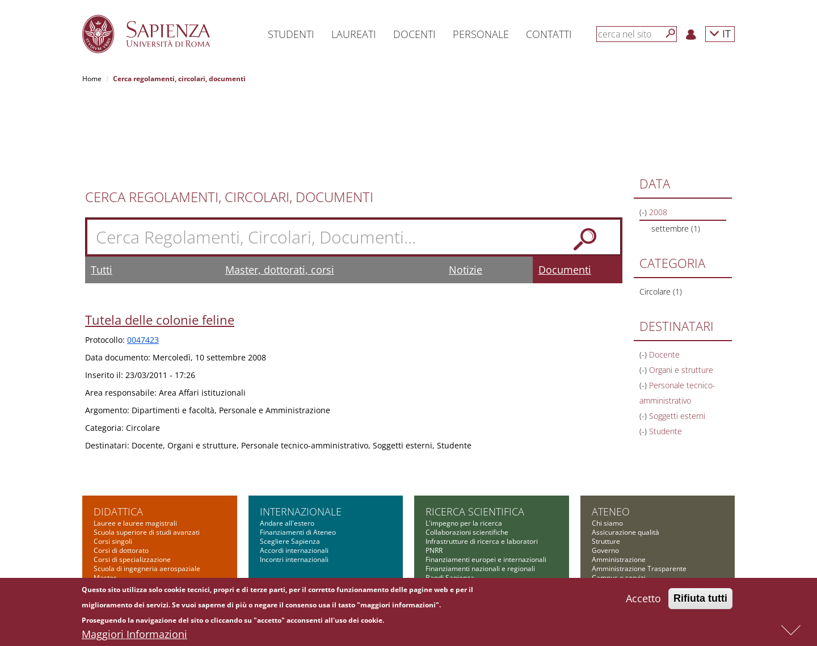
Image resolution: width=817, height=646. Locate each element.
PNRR (434, 478)
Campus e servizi (619, 505)
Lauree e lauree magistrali (135, 450)
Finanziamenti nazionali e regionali (480, 496)
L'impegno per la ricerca (464, 450)
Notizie (465, 197)
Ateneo (611, 439)
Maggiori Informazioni (134, 637)
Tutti (101, 197)
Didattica (118, 439)
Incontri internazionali (294, 487)
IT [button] (720, 33)
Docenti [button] (414, 34)
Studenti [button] (291, 34)
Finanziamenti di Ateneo (298, 459)
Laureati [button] (353, 34)
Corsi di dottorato (121, 478)
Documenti (564, 197)
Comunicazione (616, 514)
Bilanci (602, 550)
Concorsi (606, 541)
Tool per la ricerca (454, 514)
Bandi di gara (613, 532)
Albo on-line (610, 568)
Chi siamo (607, 450)
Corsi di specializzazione (132, 487)
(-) (644, 139)
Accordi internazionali (294, 478)
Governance (445, 532)
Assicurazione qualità (625, 459)
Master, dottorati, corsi (279, 197)
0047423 (143, 267)
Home (92, 78)
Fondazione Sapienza (625, 523)
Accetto (643, 602)
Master (105, 505)
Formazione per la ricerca (466, 523)
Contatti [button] (549, 34)
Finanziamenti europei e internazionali (486, 487)
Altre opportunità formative (137, 541)
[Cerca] (670, 33)
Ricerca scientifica (475, 439)
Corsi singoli (113, 468)
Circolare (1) (660, 218)
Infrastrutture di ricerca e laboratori (482, 468)
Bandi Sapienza (450, 505)
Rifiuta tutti (700, 601)
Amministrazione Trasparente (639, 496)
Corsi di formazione (124, 523)
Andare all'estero (287, 450)
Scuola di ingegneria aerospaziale (147, 496)
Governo (605, 478)
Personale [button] (481, 34)
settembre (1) (675, 155)
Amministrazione (619, 487)
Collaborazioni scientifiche (467, 459)
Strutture (606, 468)
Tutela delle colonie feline (159, 246)
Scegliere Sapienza (290, 468)
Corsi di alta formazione (131, 514)
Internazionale (301, 439)
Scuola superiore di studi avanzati (147, 459)
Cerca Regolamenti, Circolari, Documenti (229, 124)
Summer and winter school (136, 532)
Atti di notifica (613, 559)
